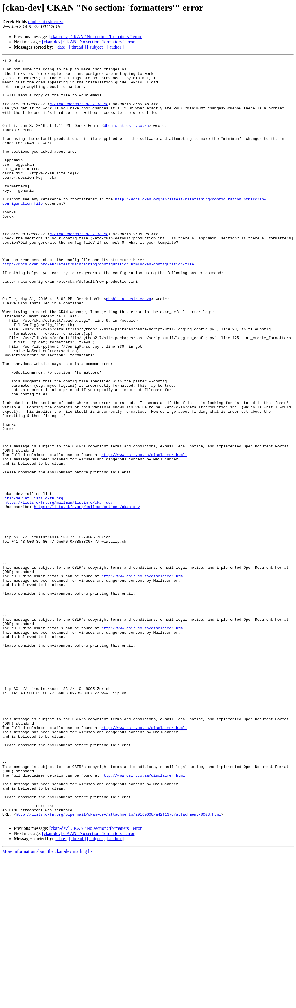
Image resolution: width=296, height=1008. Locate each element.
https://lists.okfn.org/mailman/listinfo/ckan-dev (59, 591)
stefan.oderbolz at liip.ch (79, 113)
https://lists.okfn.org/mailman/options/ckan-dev (87, 596)
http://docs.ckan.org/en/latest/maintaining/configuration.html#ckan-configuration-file (98, 305)
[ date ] (61, 46)
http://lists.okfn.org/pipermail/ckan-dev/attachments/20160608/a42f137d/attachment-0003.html (118, 965)
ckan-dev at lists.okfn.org (34, 586)
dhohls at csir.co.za (45, 21)
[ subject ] (96, 46)
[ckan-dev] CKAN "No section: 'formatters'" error (95, 36)
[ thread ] (77, 46)
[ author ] (115, 46)
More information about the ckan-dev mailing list (48, 1002)
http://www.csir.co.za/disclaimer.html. (144, 534)
